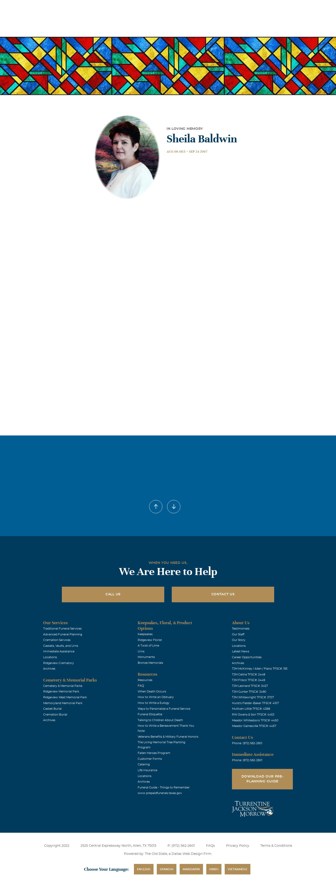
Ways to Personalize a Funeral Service (164, 708)
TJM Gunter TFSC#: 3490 (249, 691)
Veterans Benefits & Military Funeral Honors (168, 736)
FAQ (141, 685)
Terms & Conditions (276, 845)
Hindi (213, 869)
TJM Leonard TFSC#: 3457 (250, 686)
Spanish (166, 869)
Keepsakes (145, 634)
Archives (49, 668)
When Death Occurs (152, 691)
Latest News (240, 651)
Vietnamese (237, 869)
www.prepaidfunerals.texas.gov (160, 793)
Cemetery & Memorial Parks (62, 686)
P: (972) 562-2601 (181, 845)
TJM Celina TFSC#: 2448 (248, 674)
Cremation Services (56, 640)
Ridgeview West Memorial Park (65, 697)
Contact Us (223, 594)
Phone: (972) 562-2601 (247, 743)
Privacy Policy (237, 845)
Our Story (238, 640)
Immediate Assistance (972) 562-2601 (287, 7)
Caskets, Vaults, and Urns (60, 645)
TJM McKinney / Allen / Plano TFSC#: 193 (259, 668)
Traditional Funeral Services (62, 628)
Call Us (113, 594)
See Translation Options (237, 7)
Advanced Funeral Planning (62, 634)
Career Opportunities (247, 657)
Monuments (146, 657)
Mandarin (191, 869)
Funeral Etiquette (150, 714)
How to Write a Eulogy (153, 703)
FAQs (210, 845)
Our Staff (238, 634)
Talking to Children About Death (160, 720)
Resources (145, 680)
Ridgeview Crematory (58, 663)
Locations (178, 7)
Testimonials (240, 628)
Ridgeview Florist (150, 640)
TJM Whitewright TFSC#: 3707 (253, 697)
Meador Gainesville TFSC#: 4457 (254, 726)
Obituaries (204, 7)
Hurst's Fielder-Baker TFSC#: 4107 (255, 703)
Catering (144, 764)
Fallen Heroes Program (154, 753)
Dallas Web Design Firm (191, 854)
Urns (141, 651)
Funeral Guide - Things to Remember (164, 787)
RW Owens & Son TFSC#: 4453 (253, 714)
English (143, 869)
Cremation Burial (55, 714)
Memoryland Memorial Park (62, 703)
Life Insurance (147, 770)
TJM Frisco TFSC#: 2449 (248, 680)
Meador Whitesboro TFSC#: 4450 (255, 720)
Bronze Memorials (150, 662)
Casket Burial (52, 708)
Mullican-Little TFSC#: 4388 (251, 708)
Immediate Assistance (58, 651)
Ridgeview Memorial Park (61, 691)
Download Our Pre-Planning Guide (263, 779)
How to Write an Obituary (156, 697)
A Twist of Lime (148, 645)
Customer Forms (150, 758)
